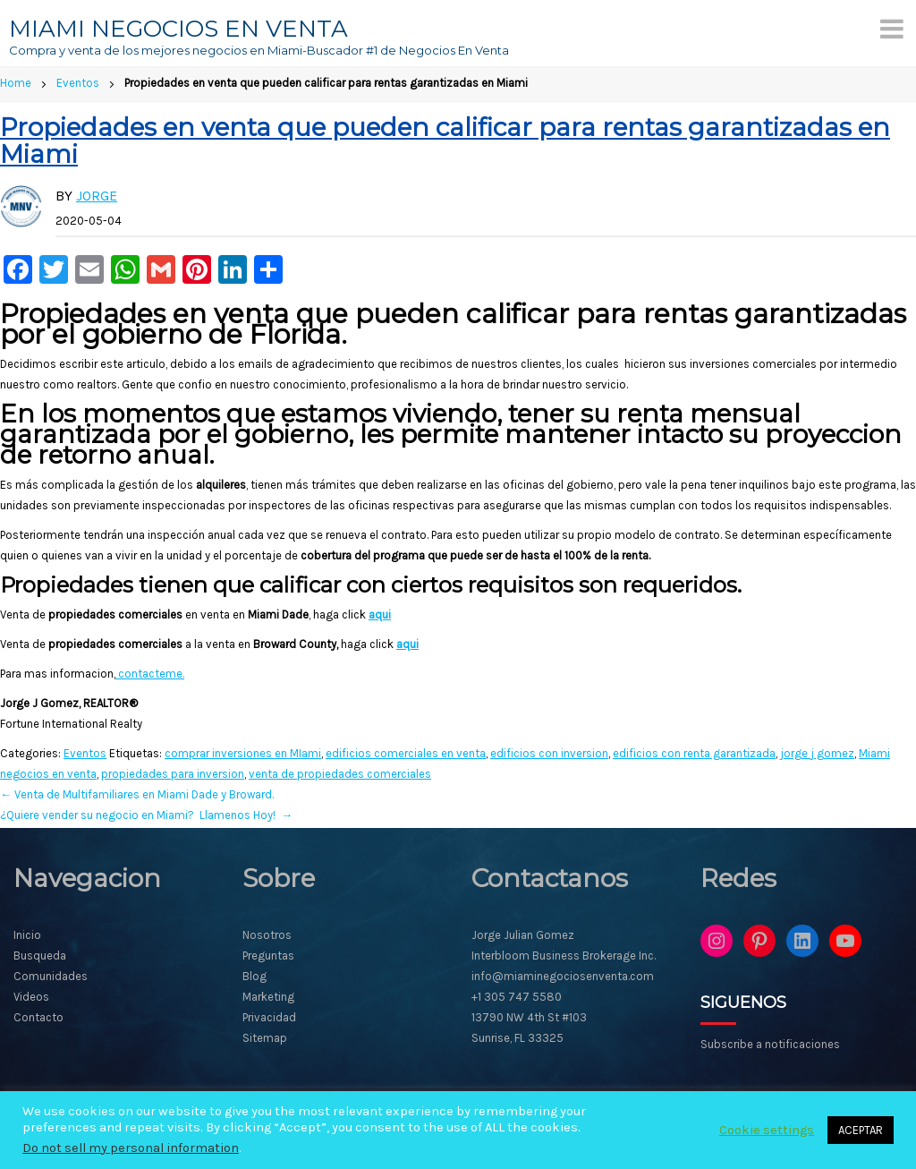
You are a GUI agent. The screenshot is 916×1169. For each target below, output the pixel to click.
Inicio (27, 935)
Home (15, 83)
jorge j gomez (817, 753)
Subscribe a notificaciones (770, 1044)
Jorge (96, 195)
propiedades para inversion (172, 774)
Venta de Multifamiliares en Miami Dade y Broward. (137, 794)
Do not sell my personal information (130, 1148)
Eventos (77, 83)
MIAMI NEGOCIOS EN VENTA (178, 28)
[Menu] (892, 28)
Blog (254, 976)
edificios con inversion (549, 753)
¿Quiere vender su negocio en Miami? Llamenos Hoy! (146, 815)
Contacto (38, 1017)
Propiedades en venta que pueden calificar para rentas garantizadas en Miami (445, 140)
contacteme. (149, 673)
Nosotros (267, 935)
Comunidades (50, 976)
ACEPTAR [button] (860, 1130)
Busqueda (39, 955)
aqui (380, 614)
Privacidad (269, 1017)
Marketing (268, 996)
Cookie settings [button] (766, 1130)
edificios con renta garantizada (694, 753)
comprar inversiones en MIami (243, 753)
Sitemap (264, 1038)
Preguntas (268, 955)
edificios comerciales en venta (406, 753)
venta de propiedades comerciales (340, 774)
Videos (31, 996)
